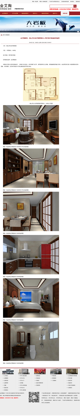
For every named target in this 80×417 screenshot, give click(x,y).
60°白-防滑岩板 (23, 385)
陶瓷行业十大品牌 (57, 400)
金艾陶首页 (5, 13)
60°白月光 (22, 378)
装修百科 (70, 382)
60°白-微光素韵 (23, 375)
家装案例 (7, 34)
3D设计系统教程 (71, 385)
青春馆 (37, 380)
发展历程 (6, 380)
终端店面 (54, 375)
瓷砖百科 (70, 380)
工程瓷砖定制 (61, 395)
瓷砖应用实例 (45, 13)
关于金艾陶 (15, 13)
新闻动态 (38, 375)
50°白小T (22, 380)
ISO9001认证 (44, 397)
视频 (5, 385)
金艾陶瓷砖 (13, 59)
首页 (4, 34)
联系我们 (72, 1)
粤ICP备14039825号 (19, 393)
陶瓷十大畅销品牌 (43, 1)
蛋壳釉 (21, 382)
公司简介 (6, 375)
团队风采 (6, 387)
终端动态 (38, 378)
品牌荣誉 (6, 382)
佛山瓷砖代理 (54, 395)
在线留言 (70, 387)
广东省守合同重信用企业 (54, 1)
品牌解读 (6, 378)
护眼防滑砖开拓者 (19, 8)
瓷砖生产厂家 (47, 395)
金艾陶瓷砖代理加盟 (72, 375)
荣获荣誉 (38, 385)
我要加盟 (78, 1)
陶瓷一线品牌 (35, 1)
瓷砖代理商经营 (39, 382)
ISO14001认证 (52, 397)
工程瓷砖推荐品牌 (65, 1)
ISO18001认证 (59, 397)
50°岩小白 (22, 387)
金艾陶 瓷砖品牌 (47, 393)
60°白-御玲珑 (23, 390)
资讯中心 (35, 13)
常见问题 (70, 378)
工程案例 (54, 380)
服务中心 (55, 13)
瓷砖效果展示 (25, 13)
